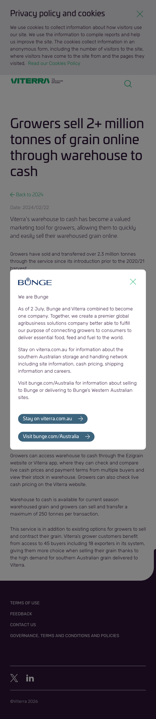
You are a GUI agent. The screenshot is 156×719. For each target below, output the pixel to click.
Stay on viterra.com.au (47, 419)
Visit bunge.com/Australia (51, 436)
